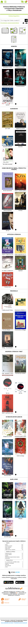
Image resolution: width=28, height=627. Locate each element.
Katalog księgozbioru (14, 16)
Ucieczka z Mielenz (8, 554)
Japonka (6, 555)
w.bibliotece (13, 592)
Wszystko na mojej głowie (9, 563)
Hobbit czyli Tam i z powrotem (10, 549)
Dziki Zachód (7, 558)
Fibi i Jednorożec (8, 565)
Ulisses (6, 566)
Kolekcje (17, 23)
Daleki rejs (7, 564)
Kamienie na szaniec (8, 545)
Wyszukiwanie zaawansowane (7, 23)
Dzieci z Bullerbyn (8, 547)
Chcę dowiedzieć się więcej (7, 622)
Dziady (6, 544)
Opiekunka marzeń (8, 553)
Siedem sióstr (7, 548)
